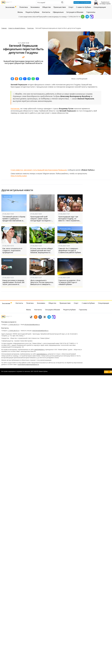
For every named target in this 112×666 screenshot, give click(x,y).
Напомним (15, 108)
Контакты (46, 12)
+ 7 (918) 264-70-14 (13, 324)
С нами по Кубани (83, 7)
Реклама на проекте (8, 322)
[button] (12, 78)
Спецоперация (100, 7)
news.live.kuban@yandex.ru (40, 330)
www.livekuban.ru (39, 349)
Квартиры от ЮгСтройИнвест (82, 2)
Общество (46, 7)
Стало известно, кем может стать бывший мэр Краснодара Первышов (39, 170)
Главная (4, 28)
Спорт (71, 7)
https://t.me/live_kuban (19, 176)
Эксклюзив (11, 7)
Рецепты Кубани (32, 12)
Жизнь (20, 12)
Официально (58, 12)
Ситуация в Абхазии (74, 12)
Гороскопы (90, 12)
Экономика (35, 7)
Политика (23, 7)
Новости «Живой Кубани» (17, 28)
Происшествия (59, 7)
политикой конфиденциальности (28, 364)
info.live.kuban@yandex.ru (32, 324)
